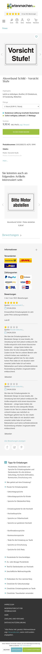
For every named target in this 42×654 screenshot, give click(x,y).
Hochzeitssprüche (14, 513)
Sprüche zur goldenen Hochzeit (20, 523)
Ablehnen (6, 650)
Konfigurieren (16, 650)
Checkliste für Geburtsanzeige (18, 584)
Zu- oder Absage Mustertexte (18, 562)
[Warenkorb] (36, 21)
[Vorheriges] (1, 54)
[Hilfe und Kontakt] (17, 21)
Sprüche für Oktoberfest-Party (19, 501)
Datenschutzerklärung (15, 622)
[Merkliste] (28, 21)
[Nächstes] (40, 54)
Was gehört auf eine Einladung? (19, 482)
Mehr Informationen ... (26, 645)
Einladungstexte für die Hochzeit (20, 509)
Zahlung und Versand (14, 619)
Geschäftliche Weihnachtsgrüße (19, 571)
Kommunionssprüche (16, 535)
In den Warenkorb (21, 132)
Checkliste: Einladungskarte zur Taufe (21, 588)
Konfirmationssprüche (16, 530)
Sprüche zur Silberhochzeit (18, 518)
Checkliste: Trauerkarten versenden (20, 593)
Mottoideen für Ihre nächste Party (19, 579)
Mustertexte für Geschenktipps (18, 557)
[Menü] (3, 21)
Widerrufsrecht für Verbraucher (13, 609)
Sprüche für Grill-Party (16, 549)
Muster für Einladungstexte (17, 487)
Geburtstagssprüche (15, 491)
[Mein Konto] (22, 21)
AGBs (6, 615)
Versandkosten (13, 632)
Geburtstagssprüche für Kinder (19, 496)
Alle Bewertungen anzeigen (14, 441)
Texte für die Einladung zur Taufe (20, 540)
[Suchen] (11, 21)
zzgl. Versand (24, 124)
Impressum (9, 604)
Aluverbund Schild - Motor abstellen (21, 222)
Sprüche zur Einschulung (17, 545)
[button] (5, 161)
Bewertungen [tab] (12, 235)
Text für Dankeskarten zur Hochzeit (20, 566)
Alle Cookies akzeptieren (32, 650)
